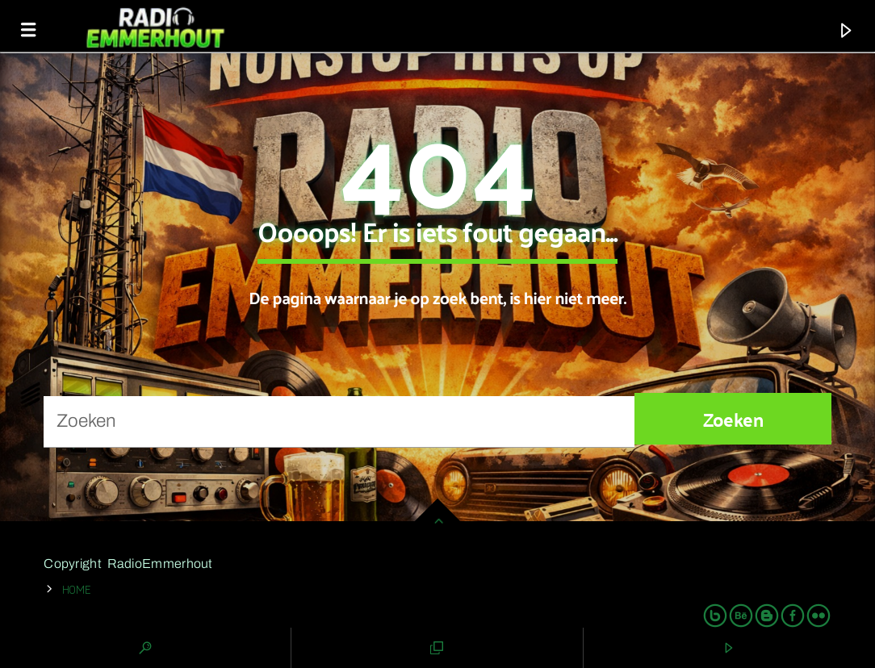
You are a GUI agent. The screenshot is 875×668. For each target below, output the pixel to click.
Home (76, 588)
